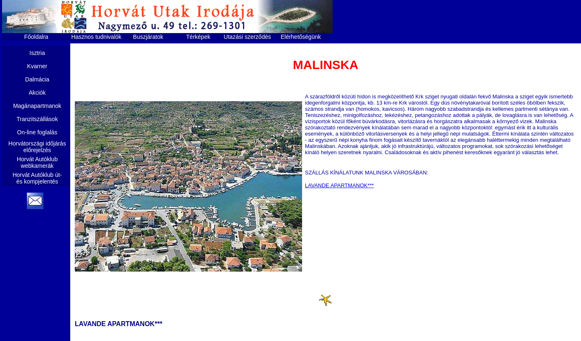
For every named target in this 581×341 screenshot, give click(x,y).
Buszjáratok (148, 36)
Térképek (198, 36)
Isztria (37, 53)
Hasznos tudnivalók (96, 36)
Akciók (37, 92)
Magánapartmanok (37, 106)
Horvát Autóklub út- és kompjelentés (37, 178)
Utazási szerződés (247, 36)
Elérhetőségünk (301, 36)
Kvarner (37, 66)
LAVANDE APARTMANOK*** (339, 185)
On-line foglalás (37, 132)
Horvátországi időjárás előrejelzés (37, 146)
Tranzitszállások (37, 119)
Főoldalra (36, 36)
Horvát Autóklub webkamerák (37, 162)
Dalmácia (37, 79)
